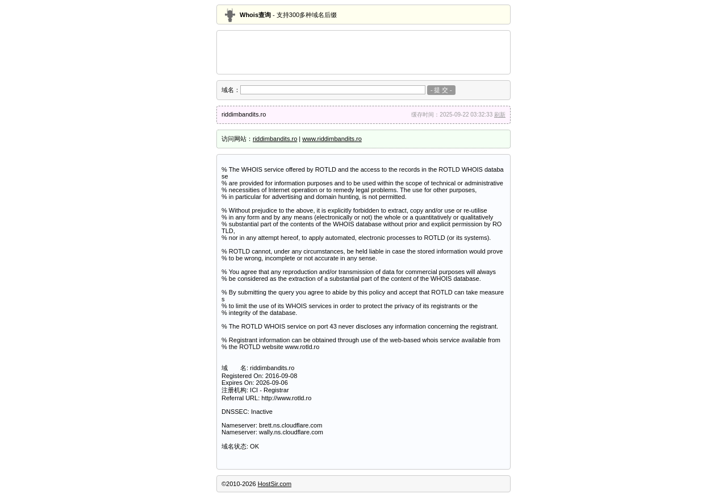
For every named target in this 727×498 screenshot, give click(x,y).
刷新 (499, 114)
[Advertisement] (363, 52)
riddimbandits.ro (275, 138)
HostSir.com (274, 483)
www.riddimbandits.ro (332, 138)
